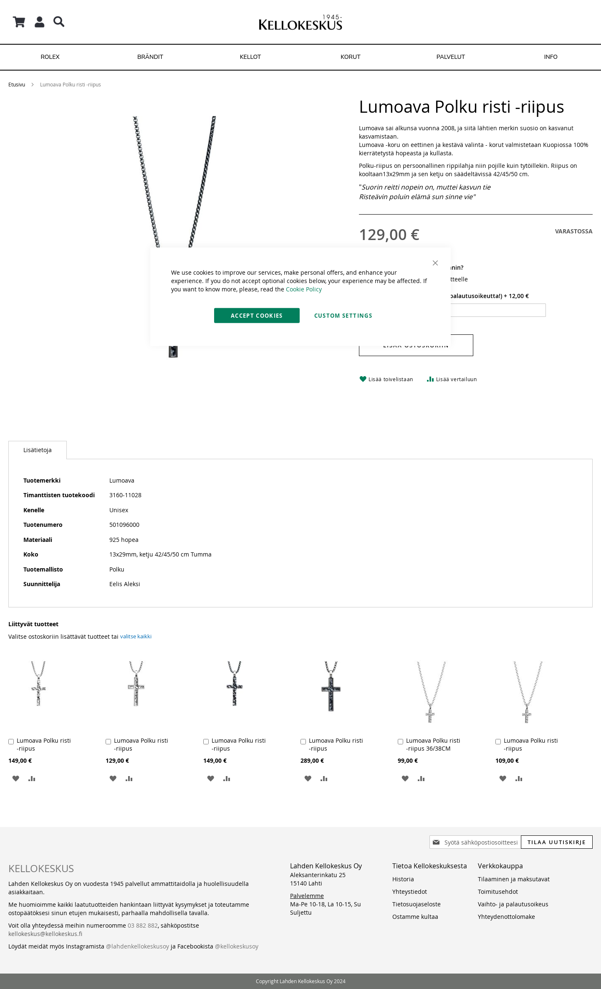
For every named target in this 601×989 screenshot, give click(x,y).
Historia (403, 879)
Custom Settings (343, 315)
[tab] (37, 450)
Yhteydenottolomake (506, 917)
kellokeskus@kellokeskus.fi (45, 934)
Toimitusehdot (498, 891)
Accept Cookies (257, 315)
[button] (15, 778)
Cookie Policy (304, 289)
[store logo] (300, 22)
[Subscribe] (557, 842)
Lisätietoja (37, 450)
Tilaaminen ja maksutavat (514, 879)
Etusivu (16, 84)
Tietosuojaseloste (416, 904)
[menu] (300, 57)
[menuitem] (50, 57)
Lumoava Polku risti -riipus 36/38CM (433, 744)
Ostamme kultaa (415, 917)
